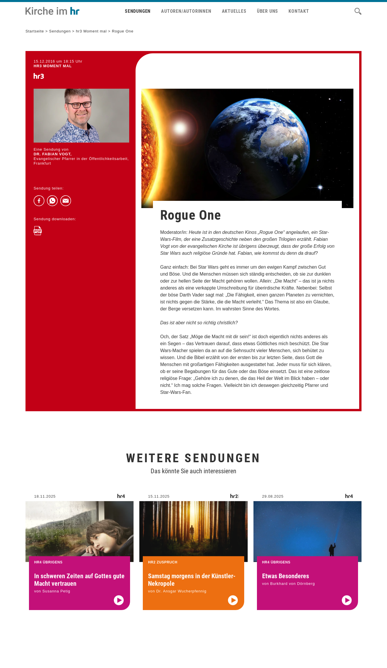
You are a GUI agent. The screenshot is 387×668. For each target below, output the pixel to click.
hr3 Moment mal (91, 31)
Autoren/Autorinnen (186, 11)
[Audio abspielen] (119, 606)
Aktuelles (234, 11)
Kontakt (299, 11)
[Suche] (358, 11)
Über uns (267, 11)
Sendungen (138, 11)
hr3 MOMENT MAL (53, 66)
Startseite (34, 31)
